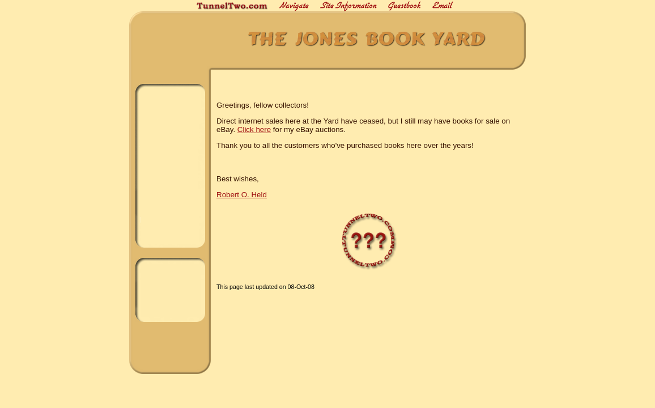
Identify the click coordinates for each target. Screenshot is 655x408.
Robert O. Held (241, 194)
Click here (254, 129)
